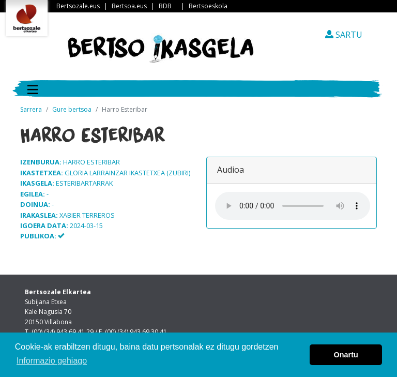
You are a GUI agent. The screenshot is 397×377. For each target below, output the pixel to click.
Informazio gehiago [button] (52, 360)
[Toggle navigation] (32, 88)
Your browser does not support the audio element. (292, 206)
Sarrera (31, 109)
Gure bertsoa (71, 109)
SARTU (343, 34)
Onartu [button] (346, 355)
